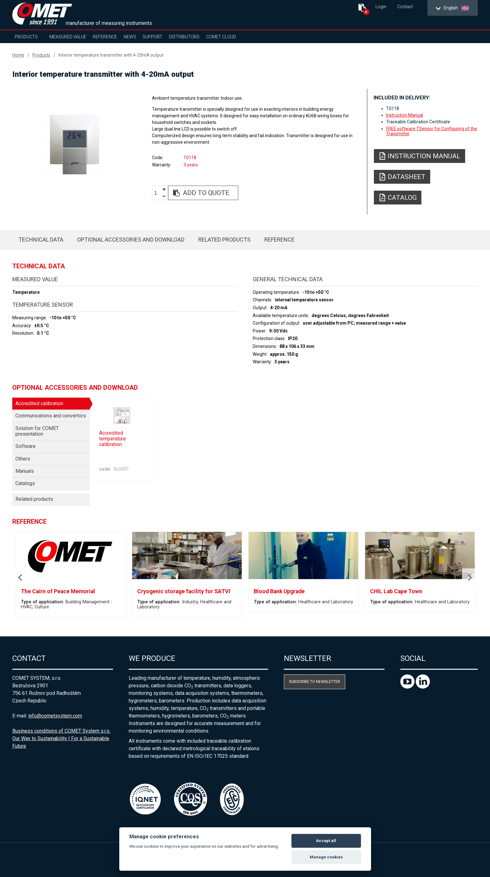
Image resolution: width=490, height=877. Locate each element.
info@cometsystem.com (55, 716)
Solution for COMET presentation (37, 431)
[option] (75, 144)
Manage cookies (326, 857)
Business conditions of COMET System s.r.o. (61, 731)
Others (22, 459)
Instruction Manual (404, 115)
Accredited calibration (39, 403)
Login (380, 6)
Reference (105, 36)
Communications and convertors (50, 416)
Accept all (326, 840)
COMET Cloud (221, 36)
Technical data (41, 239)
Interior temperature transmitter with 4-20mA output (111, 55)
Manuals (24, 471)
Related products (224, 239)
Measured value (67, 36)
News (130, 36)
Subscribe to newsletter (314, 681)
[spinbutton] (158, 193)
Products (26, 36)
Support (152, 36)
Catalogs (25, 483)
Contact (405, 6)
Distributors (184, 36)
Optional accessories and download (130, 239)
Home (18, 55)
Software (25, 446)
